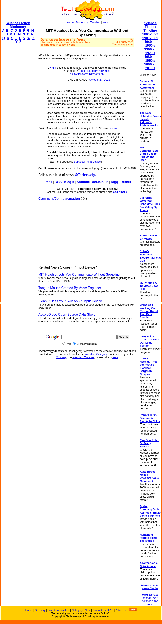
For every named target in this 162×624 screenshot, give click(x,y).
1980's (149, 57)
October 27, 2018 (99, 79)
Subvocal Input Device (87, 161)
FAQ (111, 610)
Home (70, 22)
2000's (149, 64)
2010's (150, 68)
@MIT (52, 67)
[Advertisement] (18, 109)
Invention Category (95, 354)
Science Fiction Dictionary (18, 25)
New (105, 22)
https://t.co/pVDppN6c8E (96, 70)
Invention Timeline (83, 357)
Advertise (121, 610)
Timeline (95, 22)
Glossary (61, 357)
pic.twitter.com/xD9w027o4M (87, 73)
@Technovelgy (85, 175)
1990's (150, 60)
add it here (120, 191)
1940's (149, 42)
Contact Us (99, 610)
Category (77, 610)
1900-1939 (150, 38)
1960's (149, 49)
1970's (150, 53)
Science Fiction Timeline (150, 26)
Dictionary (82, 22)
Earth (113, 128)
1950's (150, 45)
